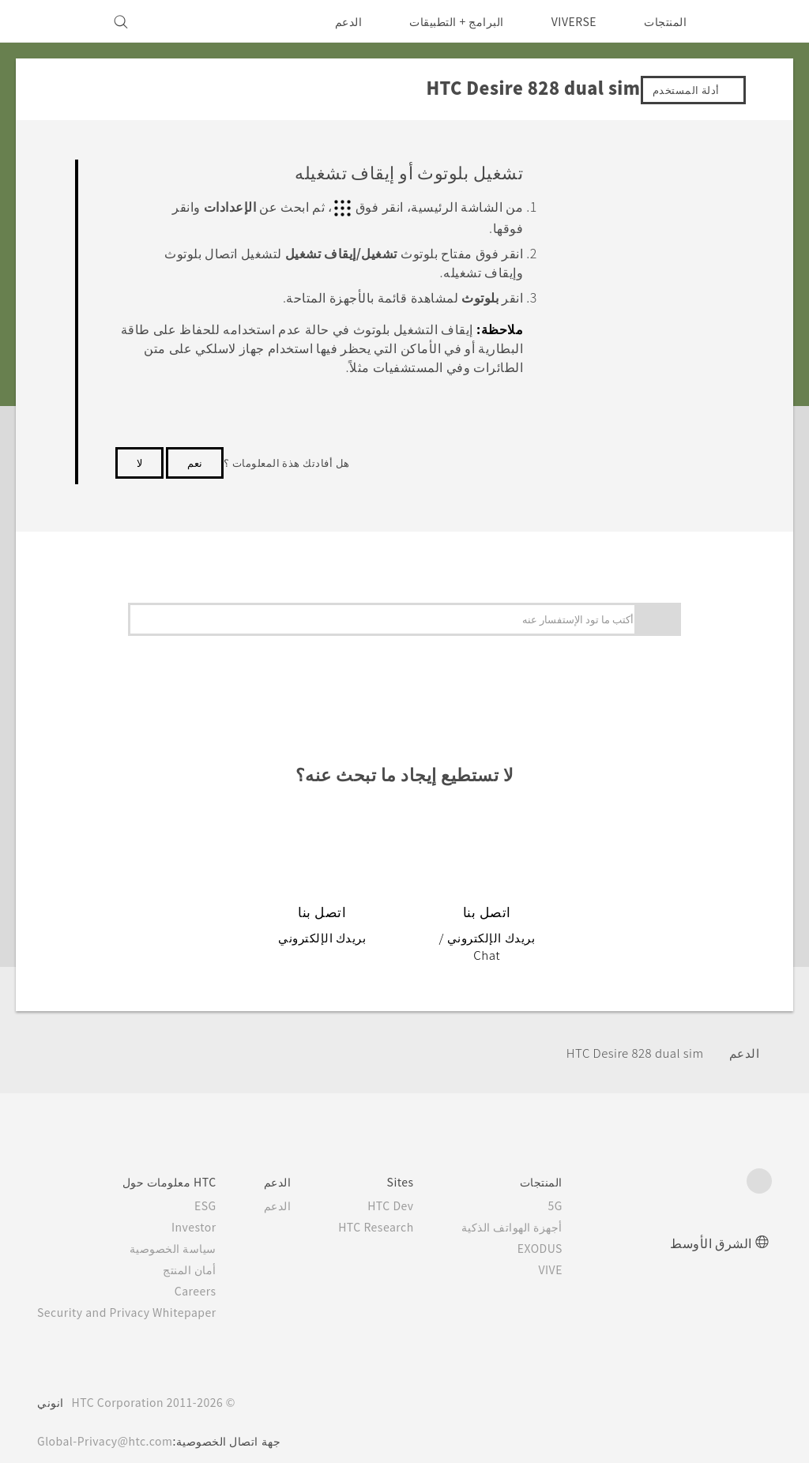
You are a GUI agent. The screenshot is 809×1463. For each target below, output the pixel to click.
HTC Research (394, 1209)
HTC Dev (410, 1187)
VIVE (571, 1251)
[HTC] (753, 21)
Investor (206, 1209)
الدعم (338, 21)
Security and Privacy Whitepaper (134, 1294)
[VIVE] (58, 21)
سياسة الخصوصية (187, 1230)
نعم (194, 460)
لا (139, 460)
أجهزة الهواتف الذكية (535, 1209)
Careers (208, 1273)
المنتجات (665, 21)
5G (578, 1187)
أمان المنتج (203, 1251)
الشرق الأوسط (711, 1224)
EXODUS (560, 1230)
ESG (218, 1187)
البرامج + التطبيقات (446, 21)
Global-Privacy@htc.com (109, 1423)
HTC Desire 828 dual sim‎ (627, 1035)
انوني (50, 1384)
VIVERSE (570, 21)
